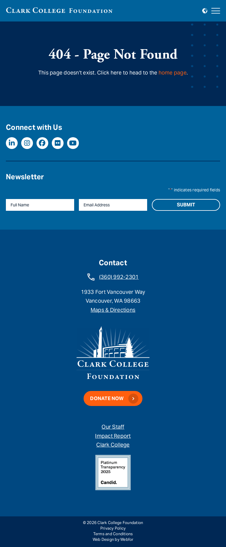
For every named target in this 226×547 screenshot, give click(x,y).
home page (173, 72)
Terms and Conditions (113, 533)
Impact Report (113, 435)
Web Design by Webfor (113, 539)
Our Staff (113, 426)
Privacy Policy (113, 528)
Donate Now (107, 398)
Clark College (112, 444)
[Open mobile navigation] (215, 11)
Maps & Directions (113, 309)
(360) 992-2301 (119, 277)
